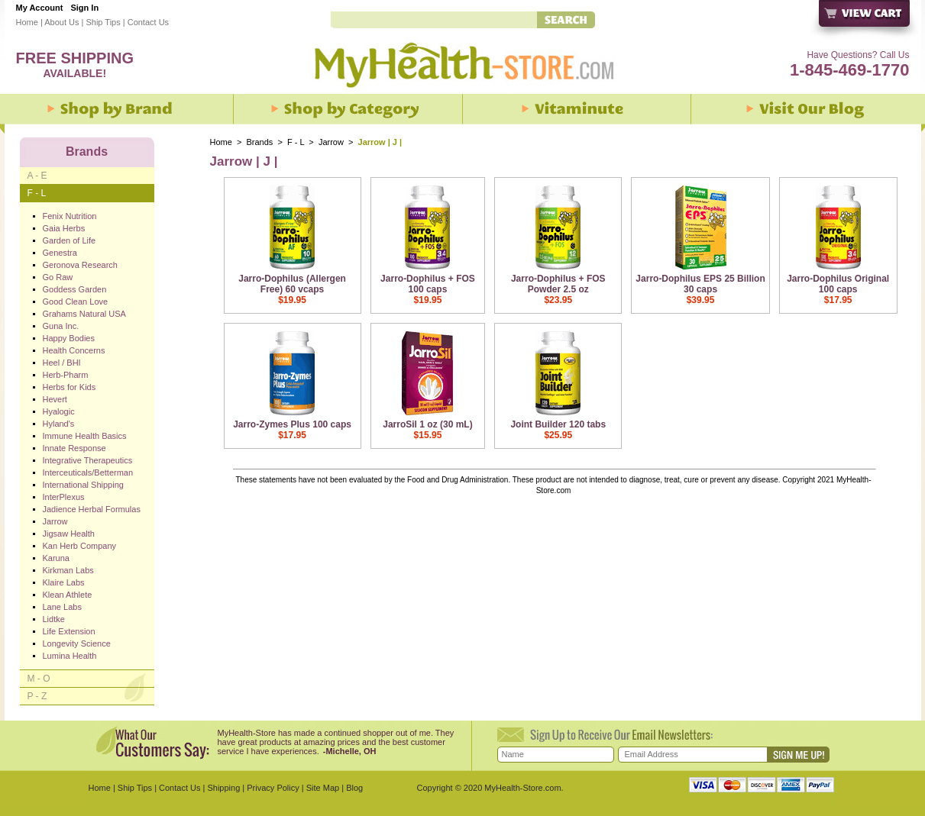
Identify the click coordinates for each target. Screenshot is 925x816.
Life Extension (69, 631)
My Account (39, 7)
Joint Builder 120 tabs (558, 424)
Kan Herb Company (80, 545)
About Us (61, 22)
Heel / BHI (62, 362)
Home (27, 22)
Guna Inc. (61, 326)
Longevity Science (77, 643)
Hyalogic (59, 411)
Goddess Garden (75, 289)
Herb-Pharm (66, 374)
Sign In (84, 7)
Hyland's (59, 423)
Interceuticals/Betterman (88, 472)
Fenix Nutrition (70, 216)
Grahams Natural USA (84, 313)
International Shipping (83, 484)
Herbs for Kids (69, 387)
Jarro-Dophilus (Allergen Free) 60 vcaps (292, 284)
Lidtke (54, 619)
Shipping (223, 787)
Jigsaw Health (69, 533)
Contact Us (148, 22)
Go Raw (58, 277)
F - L (295, 142)
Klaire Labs (64, 582)
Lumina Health (70, 655)
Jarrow (332, 142)
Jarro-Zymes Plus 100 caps (292, 424)
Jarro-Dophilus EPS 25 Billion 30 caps (700, 284)
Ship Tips (103, 22)
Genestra (60, 252)
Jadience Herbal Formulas (92, 509)
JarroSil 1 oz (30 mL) (427, 424)
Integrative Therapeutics (88, 460)
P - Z (37, 696)
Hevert (55, 399)
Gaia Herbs (64, 228)
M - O (38, 678)
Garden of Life (69, 240)
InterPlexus (64, 497)
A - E (37, 175)
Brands (260, 142)
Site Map (322, 787)
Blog (354, 787)
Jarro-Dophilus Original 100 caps (838, 284)
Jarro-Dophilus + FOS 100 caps (427, 284)
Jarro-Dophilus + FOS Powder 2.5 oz (558, 284)
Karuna (56, 558)
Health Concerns (74, 350)
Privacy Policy (273, 787)
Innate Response (74, 448)
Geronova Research (80, 264)
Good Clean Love (75, 301)
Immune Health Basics (85, 435)
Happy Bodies (69, 338)
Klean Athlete (67, 594)
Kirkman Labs (68, 570)
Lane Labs (62, 606)
